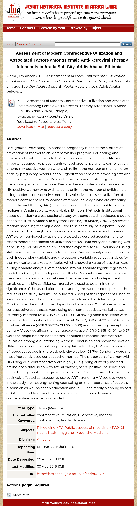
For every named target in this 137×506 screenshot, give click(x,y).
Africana (44, 439)
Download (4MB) (30, 127)
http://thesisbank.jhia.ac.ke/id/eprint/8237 (70, 474)
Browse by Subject (85, 28)
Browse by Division (22, 37)
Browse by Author (100, 37)
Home (11, 28)
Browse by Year (52, 28)
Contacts (27, 28)
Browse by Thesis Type (61, 37)
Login (9, 44)
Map (92, 503)
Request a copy (59, 127)
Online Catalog (75, 503)
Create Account (29, 44)
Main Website (52, 503)
